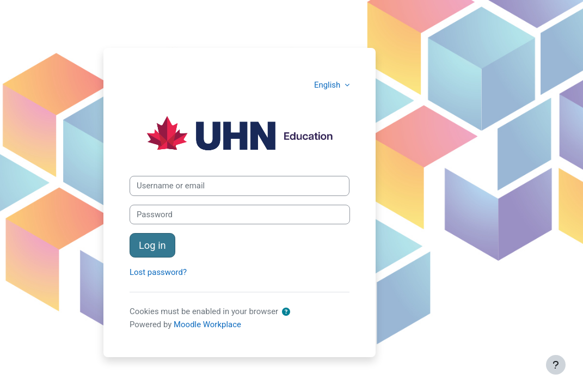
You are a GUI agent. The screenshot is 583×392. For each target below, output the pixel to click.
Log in (152, 245)
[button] (286, 311)
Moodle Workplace (207, 324)
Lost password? (158, 272)
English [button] (328, 85)
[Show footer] (556, 365)
